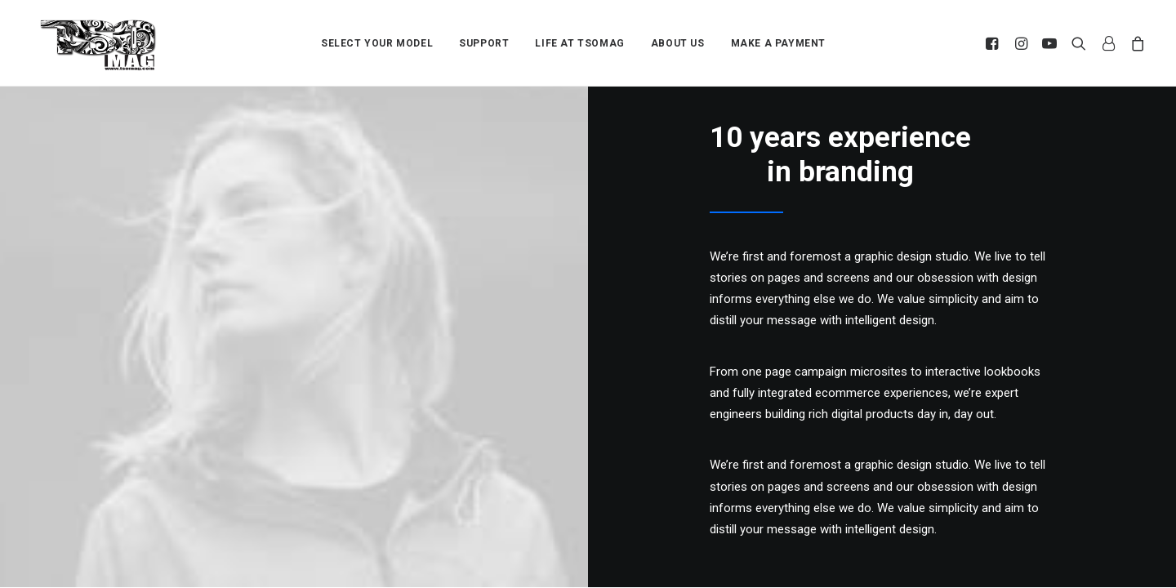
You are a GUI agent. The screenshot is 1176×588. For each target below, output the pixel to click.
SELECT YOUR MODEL (377, 36)
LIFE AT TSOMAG (579, 36)
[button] (994, 37)
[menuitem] (377, 37)
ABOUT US (678, 36)
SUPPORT (484, 36)
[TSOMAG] (98, 37)
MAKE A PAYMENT (778, 36)
